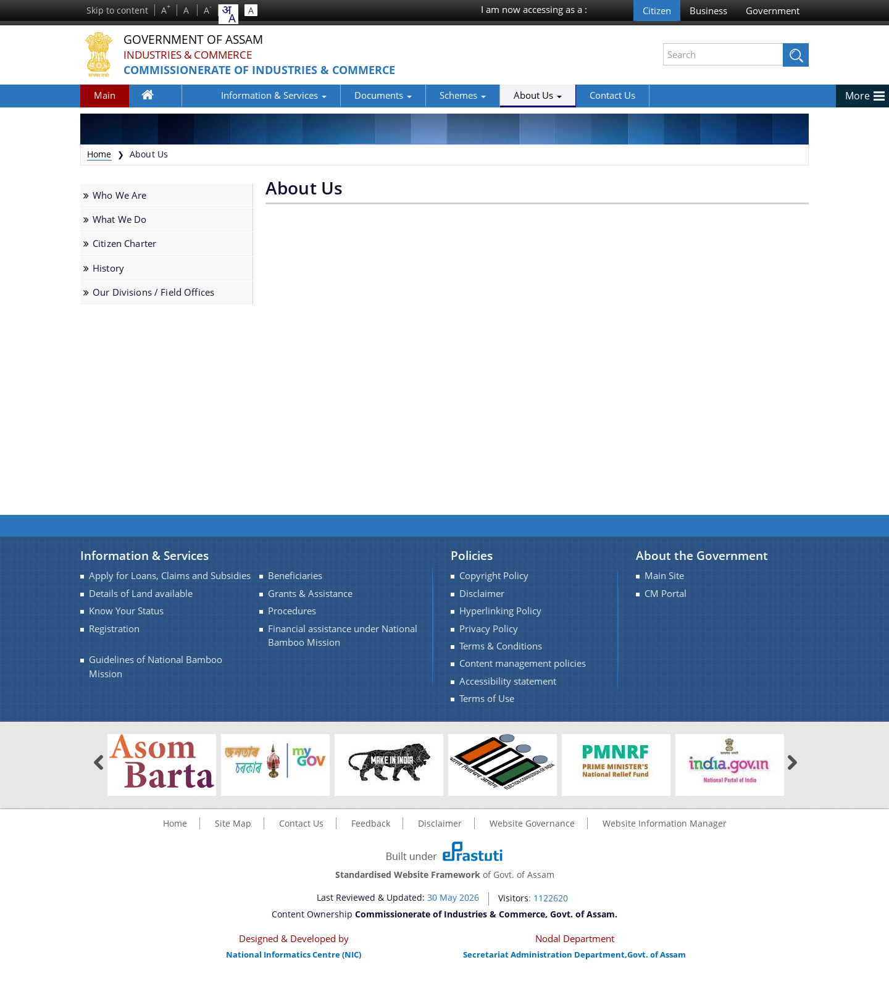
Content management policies (522, 663)
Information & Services (234, 95)
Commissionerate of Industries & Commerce (275, 70)
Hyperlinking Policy (500, 610)
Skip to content (117, 10)
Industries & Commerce (192, 55)
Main (104, 95)
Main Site (664, 575)
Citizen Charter (124, 243)
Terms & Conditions (500, 646)
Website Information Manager (665, 823)
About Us (498, 95)
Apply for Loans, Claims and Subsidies (170, 575)
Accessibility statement (507, 681)
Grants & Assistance (310, 593)
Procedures (292, 610)
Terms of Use (486, 698)
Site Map (233, 823)
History (108, 268)
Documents (343, 95)
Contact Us (573, 95)
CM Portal (666, 593)
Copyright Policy (493, 575)
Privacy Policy (488, 628)
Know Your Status (126, 610)
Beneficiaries (295, 575)
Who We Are (119, 195)
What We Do (119, 219)
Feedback (370, 823)
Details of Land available (141, 593)
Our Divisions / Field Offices (153, 292)
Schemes (423, 95)
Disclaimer (481, 593)
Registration (114, 628)
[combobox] (228, 14)
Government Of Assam (204, 40)
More (857, 95)
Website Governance (532, 823)
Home (154, 97)
